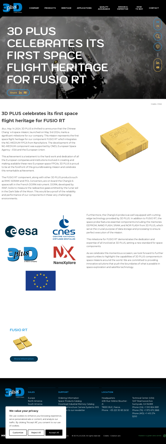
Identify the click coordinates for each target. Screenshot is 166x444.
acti (119, 436)
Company (34, 8)
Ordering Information (68, 398)
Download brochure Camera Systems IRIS (78, 407)
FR (157, 26)
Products (50, 8)
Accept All (54, 432)
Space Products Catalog (70, 401)
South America (35, 404)
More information (24, 359)
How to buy (139, 8)
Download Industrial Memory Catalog (76, 404)
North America (35, 401)
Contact (154, 8)
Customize (18, 432)
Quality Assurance (104, 8)
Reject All (36, 432)
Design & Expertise (122, 8)
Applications (84, 8)
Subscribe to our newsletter (71, 410)
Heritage (66, 8)
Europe (31, 398)
